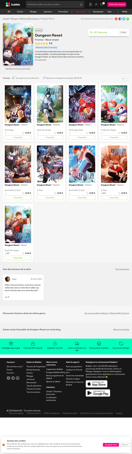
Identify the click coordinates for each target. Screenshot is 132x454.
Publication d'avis (70, 413)
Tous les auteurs (33, 392)
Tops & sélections (34, 386)
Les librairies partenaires (51, 398)
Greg (14, 279)
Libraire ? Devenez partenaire (53, 392)
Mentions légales (16, 413)
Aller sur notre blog (121, 329)
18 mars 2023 (36, 279)
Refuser (125, 445)
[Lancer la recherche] (81, 4)
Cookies (119, 413)
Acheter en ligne (73, 379)
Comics (21, 12)
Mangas (34, 12)
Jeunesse (48, 12)
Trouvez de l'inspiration (36, 366)
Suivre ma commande (75, 375)
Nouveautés (98, 12)
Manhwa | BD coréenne (29, 19)
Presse (9, 370)
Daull (39, 130)
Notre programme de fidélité (55, 376)
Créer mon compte (117, 4)
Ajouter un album (53, 381)
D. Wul (103, 130)
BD (10, 12)
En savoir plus (40, 60)
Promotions (63, 12)
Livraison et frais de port (74, 371)
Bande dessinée (33, 370)
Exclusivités (81, 12)
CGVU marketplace (52, 413)
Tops (110, 12)
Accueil (6, 19)
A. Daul (17, 190)
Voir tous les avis (122, 269)
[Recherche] (52, 4)
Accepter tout (111, 445)
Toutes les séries (33, 389)
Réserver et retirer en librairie (75, 383)
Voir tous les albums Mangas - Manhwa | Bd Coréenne (106, 313)
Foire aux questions (74, 366)
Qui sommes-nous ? (15, 366)
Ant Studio (9, 130)
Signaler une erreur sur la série (18, 68)
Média (126, 12)
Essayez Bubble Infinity (55, 372)
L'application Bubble (54, 369)
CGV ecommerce (34, 413)
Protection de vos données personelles (96, 413)
